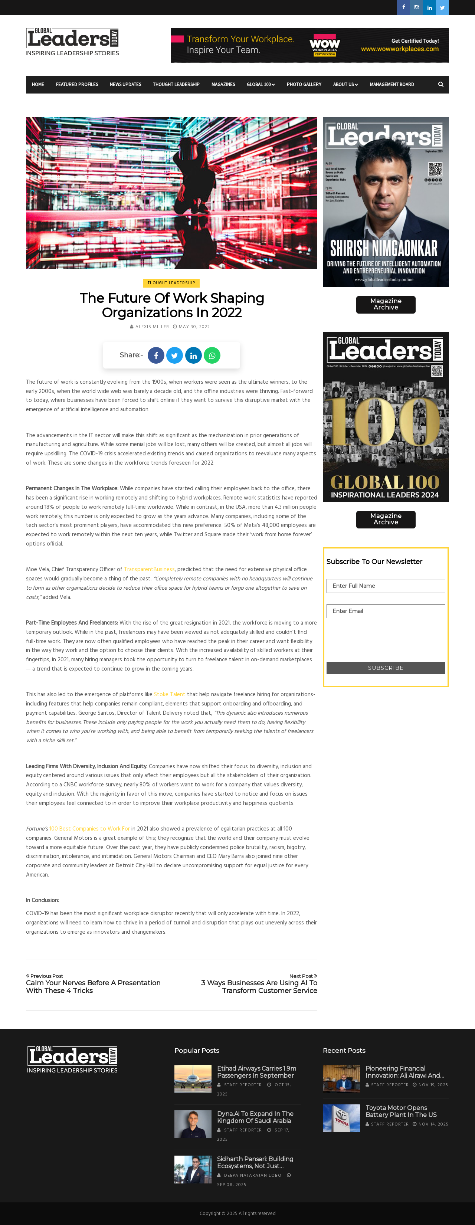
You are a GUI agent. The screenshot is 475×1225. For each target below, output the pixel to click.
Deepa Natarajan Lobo (253, 1175)
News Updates (125, 87)
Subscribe (386, 668)
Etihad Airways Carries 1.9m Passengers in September (256, 1072)
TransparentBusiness (149, 569)
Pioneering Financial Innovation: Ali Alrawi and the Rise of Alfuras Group (404, 1075)
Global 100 (261, 87)
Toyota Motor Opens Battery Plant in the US (401, 1111)
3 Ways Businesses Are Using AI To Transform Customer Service (247, 984)
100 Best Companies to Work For (89, 829)
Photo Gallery (304, 87)
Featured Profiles (77, 87)
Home (38, 87)
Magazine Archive (386, 304)
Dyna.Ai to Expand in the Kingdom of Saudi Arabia (255, 1117)
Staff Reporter (243, 1085)
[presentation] (383, 636)
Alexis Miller (152, 327)
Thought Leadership (176, 87)
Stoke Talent (170, 694)
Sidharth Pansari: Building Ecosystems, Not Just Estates (255, 1166)
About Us (345, 87)
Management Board (392, 87)
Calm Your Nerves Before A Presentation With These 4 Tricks (96, 984)
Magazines (223, 87)
